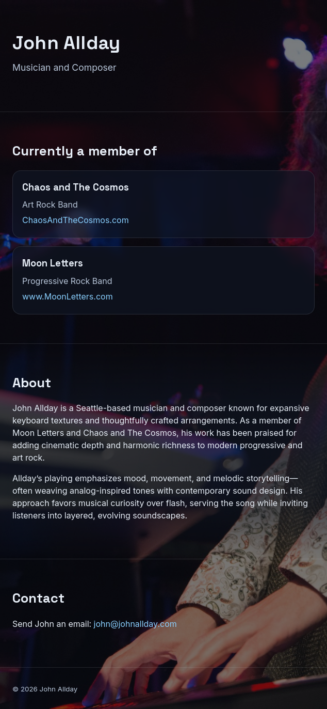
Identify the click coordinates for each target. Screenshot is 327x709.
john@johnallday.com (135, 624)
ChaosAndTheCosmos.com (75, 220)
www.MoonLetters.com (67, 296)
